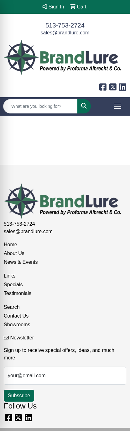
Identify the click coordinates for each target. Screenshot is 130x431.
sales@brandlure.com (65, 32)
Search (12, 307)
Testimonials (17, 293)
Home (10, 244)
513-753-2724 (65, 25)
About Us (14, 253)
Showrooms (17, 324)
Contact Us (16, 315)
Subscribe (19, 395)
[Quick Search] (40, 106)
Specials (13, 284)
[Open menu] (117, 106)
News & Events (21, 262)
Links (9, 275)
